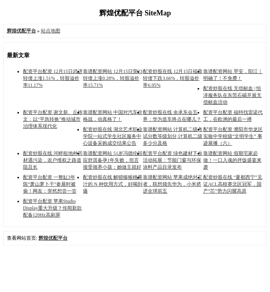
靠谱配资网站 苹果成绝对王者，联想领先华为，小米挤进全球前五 (172, 184)
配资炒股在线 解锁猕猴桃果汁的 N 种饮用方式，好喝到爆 (112, 184)
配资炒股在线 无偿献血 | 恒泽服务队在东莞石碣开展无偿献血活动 (232, 95)
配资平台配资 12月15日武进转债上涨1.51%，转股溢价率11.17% (53, 78)
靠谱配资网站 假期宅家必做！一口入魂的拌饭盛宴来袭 (232, 160)
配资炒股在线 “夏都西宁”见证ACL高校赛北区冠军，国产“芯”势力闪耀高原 (232, 184)
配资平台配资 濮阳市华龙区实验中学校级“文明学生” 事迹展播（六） (233, 136)
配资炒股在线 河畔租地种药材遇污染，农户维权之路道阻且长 (53, 160)
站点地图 (50, 31)
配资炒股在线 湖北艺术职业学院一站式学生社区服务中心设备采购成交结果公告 (112, 136)
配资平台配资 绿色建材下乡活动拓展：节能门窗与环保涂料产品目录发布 (172, 160)
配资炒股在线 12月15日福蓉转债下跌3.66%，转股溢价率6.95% (172, 78)
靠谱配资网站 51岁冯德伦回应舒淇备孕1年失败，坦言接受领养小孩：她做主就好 (112, 160)
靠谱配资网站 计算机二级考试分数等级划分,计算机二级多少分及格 (172, 136)
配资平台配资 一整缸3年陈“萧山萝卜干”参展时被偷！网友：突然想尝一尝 (50, 184)
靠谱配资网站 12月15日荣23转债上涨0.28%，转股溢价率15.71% (112, 78)
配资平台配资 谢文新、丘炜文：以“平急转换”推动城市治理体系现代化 (53, 119)
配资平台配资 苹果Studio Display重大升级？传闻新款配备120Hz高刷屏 (52, 208)
